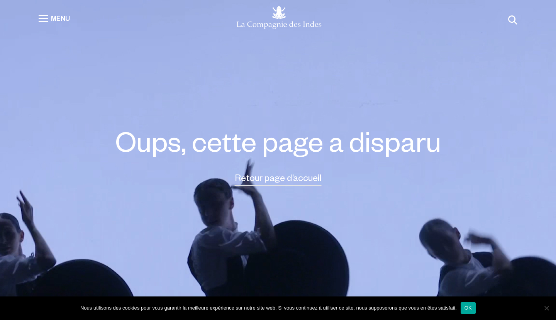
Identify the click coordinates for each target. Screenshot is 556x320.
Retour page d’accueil (278, 177)
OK (468, 308)
